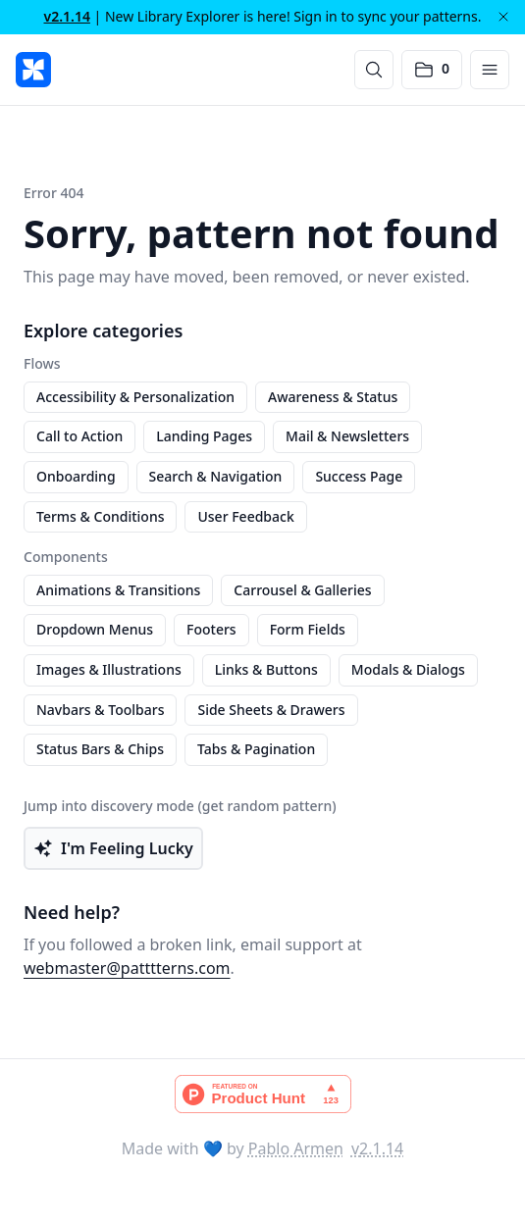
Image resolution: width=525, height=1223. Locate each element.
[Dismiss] (503, 16)
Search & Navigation (216, 476)
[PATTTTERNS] (33, 69)
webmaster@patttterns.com (127, 968)
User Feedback (245, 516)
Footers (211, 629)
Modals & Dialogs (408, 669)
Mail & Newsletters (347, 436)
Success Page (358, 476)
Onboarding (76, 476)
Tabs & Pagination (256, 748)
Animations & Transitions (118, 590)
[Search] (374, 69)
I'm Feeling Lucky (113, 848)
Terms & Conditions (100, 516)
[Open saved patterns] (431, 69)
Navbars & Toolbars (100, 709)
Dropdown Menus (94, 629)
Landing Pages (204, 436)
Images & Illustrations (109, 669)
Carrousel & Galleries (302, 590)
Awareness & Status (332, 396)
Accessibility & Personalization (135, 396)
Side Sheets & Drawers (270, 709)
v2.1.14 (67, 16)
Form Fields (307, 629)
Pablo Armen (295, 1148)
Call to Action (79, 436)
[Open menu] (489, 69)
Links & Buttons (266, 669)
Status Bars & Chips (100, 748)
